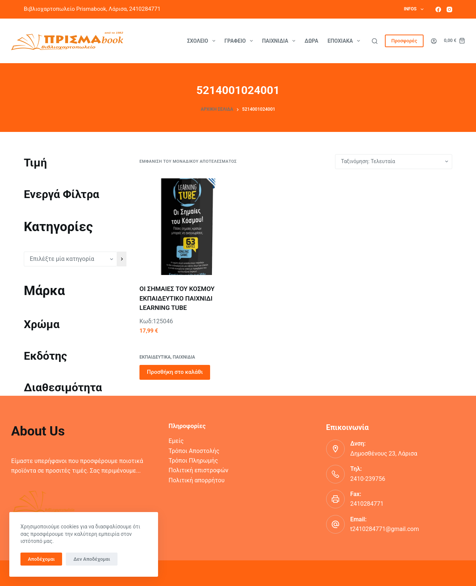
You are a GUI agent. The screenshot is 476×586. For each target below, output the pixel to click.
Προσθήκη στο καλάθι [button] (175, 372)
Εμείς (176, 440)
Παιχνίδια (280, 40)
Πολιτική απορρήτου (196, 480)
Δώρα (311, 41)
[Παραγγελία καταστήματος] (393, 161)
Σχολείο (202, 40)
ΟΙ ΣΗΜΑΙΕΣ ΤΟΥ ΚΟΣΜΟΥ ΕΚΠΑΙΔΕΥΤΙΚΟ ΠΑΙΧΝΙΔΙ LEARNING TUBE (177, 298)
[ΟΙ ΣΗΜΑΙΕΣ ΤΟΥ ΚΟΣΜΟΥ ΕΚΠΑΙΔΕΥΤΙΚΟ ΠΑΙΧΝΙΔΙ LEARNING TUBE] (187, 226)
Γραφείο (240, 40)
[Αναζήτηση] (374, 41)
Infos (415, 9)
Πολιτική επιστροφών (198, 470)
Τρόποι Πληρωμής (193, 460)
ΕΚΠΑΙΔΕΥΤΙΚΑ (155, 357)
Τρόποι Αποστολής (193, 450)
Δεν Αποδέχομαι (91, 559)
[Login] (434, 41)
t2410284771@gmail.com (384, 528)
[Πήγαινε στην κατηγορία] (121, 259)
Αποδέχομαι (41, 559)
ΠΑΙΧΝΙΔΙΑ (184, 357)
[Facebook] (438, 9)
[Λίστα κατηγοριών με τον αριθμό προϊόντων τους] (70, 259)
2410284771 (367, 503)
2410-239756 (367, 478)
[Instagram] (449, 9)
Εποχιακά (345, 40)
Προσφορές (404, 40)
